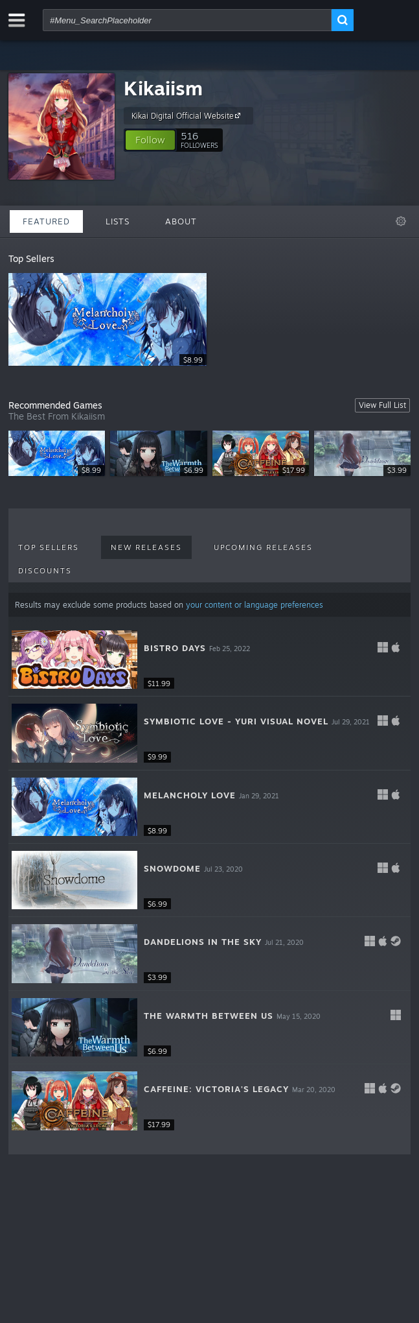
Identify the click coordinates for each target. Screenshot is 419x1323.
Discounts (45, 570)
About (181, 221)
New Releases (146, 547)
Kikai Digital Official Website (187, 115)
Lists (118, 221)
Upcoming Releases (263, 547)
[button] (150, 140)
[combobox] (187, 20)
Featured (46, 221)
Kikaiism (163, 88)
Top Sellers (48, 547)
